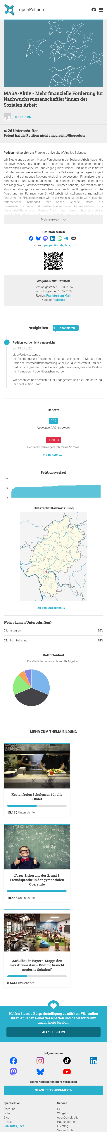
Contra (53, 440)
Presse (8, 1122)
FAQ (60, 1109)
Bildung (60, 300)
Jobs (7, 1113)
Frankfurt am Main (58, 295)
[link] (101, 10)
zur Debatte (51, 455)
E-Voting (62, 1126)
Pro (53, 420)
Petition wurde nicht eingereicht (34, 342)
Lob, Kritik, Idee (14, 1126)
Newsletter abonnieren (53, 1090)
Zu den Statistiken (49, 608)
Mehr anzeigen (53, 219)
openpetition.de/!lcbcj (59, 245)
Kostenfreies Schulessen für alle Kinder (37, 796)
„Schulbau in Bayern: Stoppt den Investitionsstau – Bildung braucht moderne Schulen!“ (37, 965)
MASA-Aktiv (23, 117)
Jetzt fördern (53, 1032)
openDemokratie (67, 1117)
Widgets (62, 1113)
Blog (7, 1117)
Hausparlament (67, 1122)
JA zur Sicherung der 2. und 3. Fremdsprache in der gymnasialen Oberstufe (37, 879)
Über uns (9, 1109)
